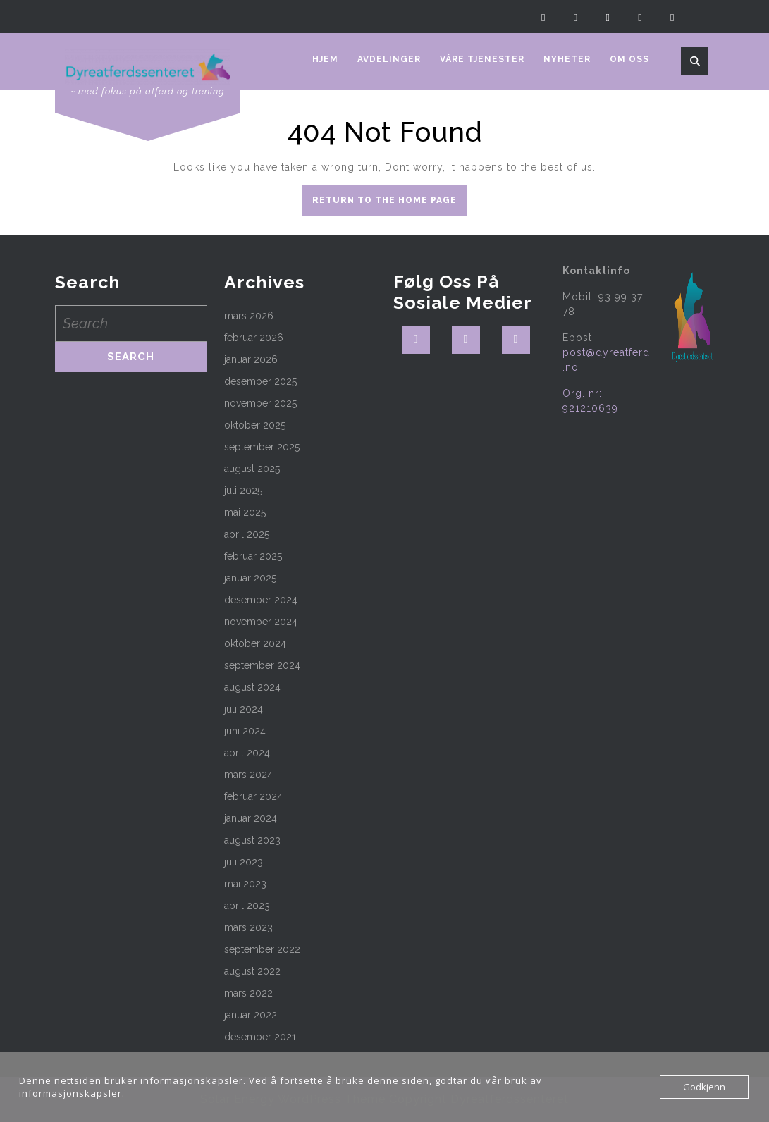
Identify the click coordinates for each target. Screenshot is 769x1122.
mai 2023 (245, 883)
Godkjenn (704, 1086)
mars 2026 (248, 315)
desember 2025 (260, 381)
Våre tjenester (482, 59)
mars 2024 (248, 774)
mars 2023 (248, 927)
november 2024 (260, 621)
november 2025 (260, 403)
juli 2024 (243, 709)
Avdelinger (389, 59)
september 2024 (262, 665)
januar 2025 (250, 578)
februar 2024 (253, 796)
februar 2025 (253, 556)
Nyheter (567, 59)
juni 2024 (245, 730)
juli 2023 (243, 862)
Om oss (629, 59)
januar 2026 (251, 359)
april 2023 (247, 905)
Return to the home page (389, 204)
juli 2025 (243, 490)
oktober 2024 (255, 643)
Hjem (325, 59)
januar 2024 (250, 818)
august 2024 (252, 687)
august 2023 (252, 840)
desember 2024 (260, 599)
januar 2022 (250, 1015)
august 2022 (252, 971)
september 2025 (262, 446)
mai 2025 (245, 512)
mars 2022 (248, 993)
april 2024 (247, 752)
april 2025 (246, 534)
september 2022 (262, 949)
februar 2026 (253, 337)
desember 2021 (260, 1036)
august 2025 (252, 468)
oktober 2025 (254, 425)
